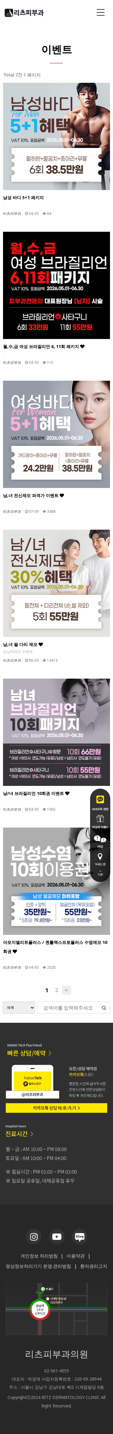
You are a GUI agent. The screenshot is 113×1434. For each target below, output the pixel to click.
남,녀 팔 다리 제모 (23, 644)
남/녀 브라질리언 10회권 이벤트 (36, 793)
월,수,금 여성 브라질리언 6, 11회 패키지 (43, 346)
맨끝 (66, 990)
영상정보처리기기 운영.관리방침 (38, 1266)
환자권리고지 (93, 1266)
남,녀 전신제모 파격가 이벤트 (33, 495)
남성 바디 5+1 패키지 (23, 197)
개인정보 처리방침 (39, 1256)
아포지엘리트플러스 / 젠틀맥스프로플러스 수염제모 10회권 (55, 946)
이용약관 (76, 1256)
